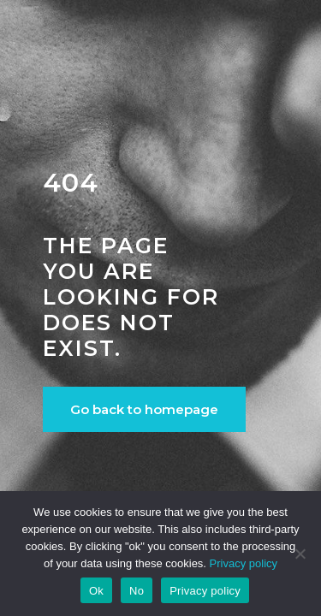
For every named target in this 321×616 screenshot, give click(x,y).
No (136, 590)
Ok (96, 590)
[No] (299, 553)
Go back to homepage (144, 409)
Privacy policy (243, 563)
